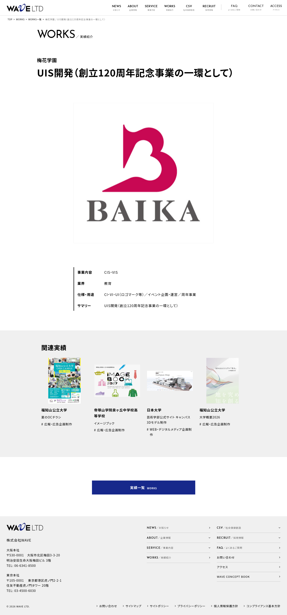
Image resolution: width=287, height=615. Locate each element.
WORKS (20, 19)
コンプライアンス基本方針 (263, 606)
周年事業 (188, 294)
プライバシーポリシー (191, 606)
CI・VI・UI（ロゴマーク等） (124, 294)
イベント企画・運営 (163, 294)
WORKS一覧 (35, 19)
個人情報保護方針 (226, 606)
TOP (10, 19)
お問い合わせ (108, 606)
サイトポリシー (159, 606)
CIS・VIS (111, 272)
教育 (108, 283)
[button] (178, 538)
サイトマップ (133, 606)
